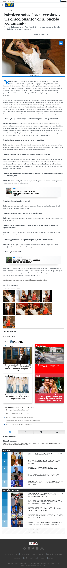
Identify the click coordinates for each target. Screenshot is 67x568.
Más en (13, 341)
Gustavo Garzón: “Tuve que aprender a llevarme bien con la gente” (26, 193)
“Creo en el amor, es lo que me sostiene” (19, 424)
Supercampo (17, 558)
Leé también (18, 189)
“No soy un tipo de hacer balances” (17, 410)
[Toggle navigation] (2, 5)
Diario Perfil (9, 554)
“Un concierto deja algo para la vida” (17, 413)
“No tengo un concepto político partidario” (20, 417)
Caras (17, 554)
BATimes (50, 558)
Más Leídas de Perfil (11, 490)
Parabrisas (58, 554)
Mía (36, 558)
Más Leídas (7, 450)
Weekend (50, 554)
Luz (31, 558)
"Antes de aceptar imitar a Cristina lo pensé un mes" (23, 421)
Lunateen (42, 558)
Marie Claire (25, 554)
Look (25, 558)
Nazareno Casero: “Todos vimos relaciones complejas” (26, 261)
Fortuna (34, 554)
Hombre (41, 554)
